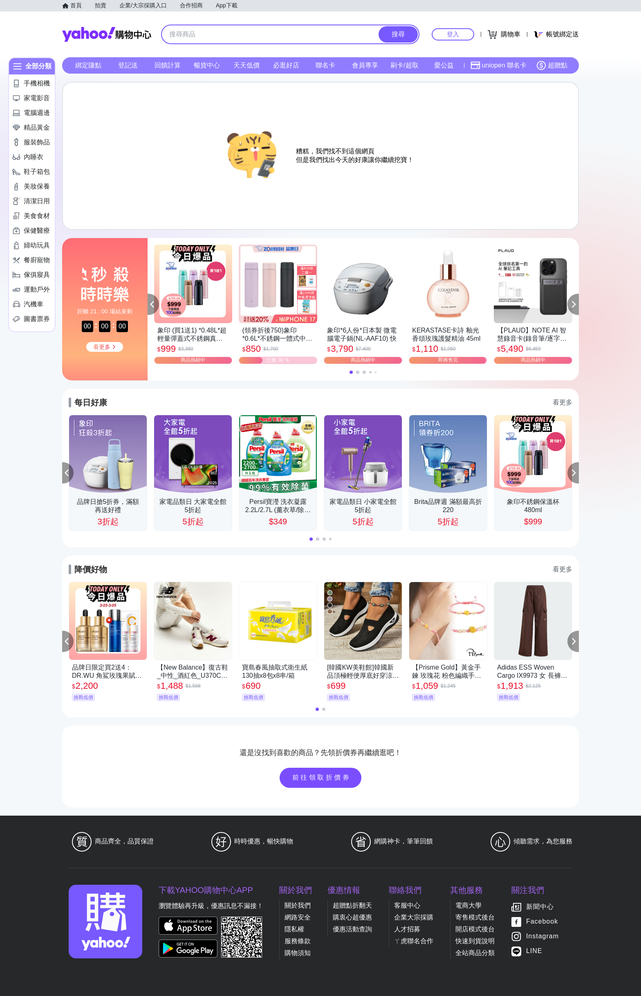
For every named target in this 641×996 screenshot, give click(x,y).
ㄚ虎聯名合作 (413, 941)
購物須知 (298, 952)
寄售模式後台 (475, 917)
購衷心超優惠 (352, 917)
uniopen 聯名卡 (499, 65)
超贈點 (551, 65)
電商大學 (468, 905)
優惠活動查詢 (352, 929)
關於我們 (298, 905)
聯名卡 (325, 65)
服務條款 (298, 941)
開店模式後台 (475, 929)
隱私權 (294, 929)
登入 (453, 34)
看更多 (562, 402)
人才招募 (407, 929)
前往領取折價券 (321, 777)
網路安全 (298, 917)
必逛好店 (286, 65)
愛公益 (444, 65)
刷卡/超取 (404, 65)
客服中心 (407, 905)
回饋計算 (168, 65)
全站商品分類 (475, 952)
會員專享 (365, 65)
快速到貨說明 (475, 941)
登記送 (128, 65)
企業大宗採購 (413, 917)
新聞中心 (540, 906)
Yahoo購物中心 (106, 34)
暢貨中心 (207, 65)
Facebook (542, 921)
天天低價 (246, 65)
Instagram (542, 936)
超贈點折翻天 (352, 905)
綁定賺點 (88, 65)
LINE (534, 950)
